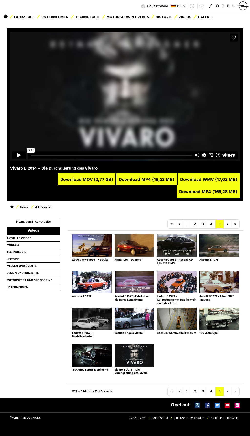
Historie (13, 259)
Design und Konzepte (23, 273)
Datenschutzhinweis (189, 418)
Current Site (43, 222)
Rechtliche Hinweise (225, 418)
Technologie (87, 16)
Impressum (160, 418)
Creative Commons (25, 418)
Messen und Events (22, 266)
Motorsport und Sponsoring (29, 280)
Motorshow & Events (127, 16)
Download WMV (208, 179)
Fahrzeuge (24, 16)
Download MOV (86, 179)
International (24, 222)
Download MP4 (146, 179)
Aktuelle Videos (19, 238)
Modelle (13, 245)
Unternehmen (55, 16)
